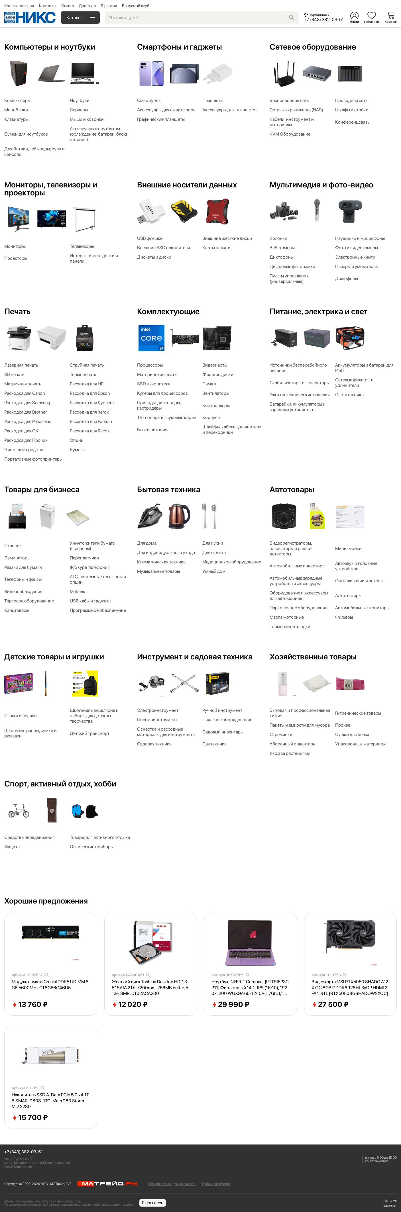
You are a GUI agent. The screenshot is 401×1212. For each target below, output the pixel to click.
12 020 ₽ (130, 1004)
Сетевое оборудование (313, 47)
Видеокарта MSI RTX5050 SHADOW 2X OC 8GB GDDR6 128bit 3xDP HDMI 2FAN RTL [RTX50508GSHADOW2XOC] (350, 987)
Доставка (87, 5)
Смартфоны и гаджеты (179, 47)
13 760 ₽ (30, 1004)
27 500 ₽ (330, 1004)
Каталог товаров (19, 5)
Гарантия (109, 5)
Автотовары (292, 489)
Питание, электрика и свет (318, 311)
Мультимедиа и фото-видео (321, 185)
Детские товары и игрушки (54, 657)
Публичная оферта (216, 1184)
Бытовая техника (168, 489)
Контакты (47, 5)
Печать (17, 311)
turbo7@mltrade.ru (18, 1166)
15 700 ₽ (30, 1117)
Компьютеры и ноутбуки (49, 47)
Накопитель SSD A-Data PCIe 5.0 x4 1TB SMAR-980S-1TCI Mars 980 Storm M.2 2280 (50, 1100)
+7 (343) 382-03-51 (23, 1152)
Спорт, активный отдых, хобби (60, 784)
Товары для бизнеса (42, 489)
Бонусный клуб (135, 5)
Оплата (67, 5)
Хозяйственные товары (313, 657)
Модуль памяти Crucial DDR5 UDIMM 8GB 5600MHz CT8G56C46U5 (50, 984)
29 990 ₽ (230, 1004)
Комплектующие (168, 311)
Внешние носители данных (187, 185)
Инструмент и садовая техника (195, 657)
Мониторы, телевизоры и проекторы (50, 189)
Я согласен (153, 1202)
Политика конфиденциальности (172, 1184)
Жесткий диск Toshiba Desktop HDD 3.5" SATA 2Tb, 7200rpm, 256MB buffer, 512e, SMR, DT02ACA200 (150, 987)
